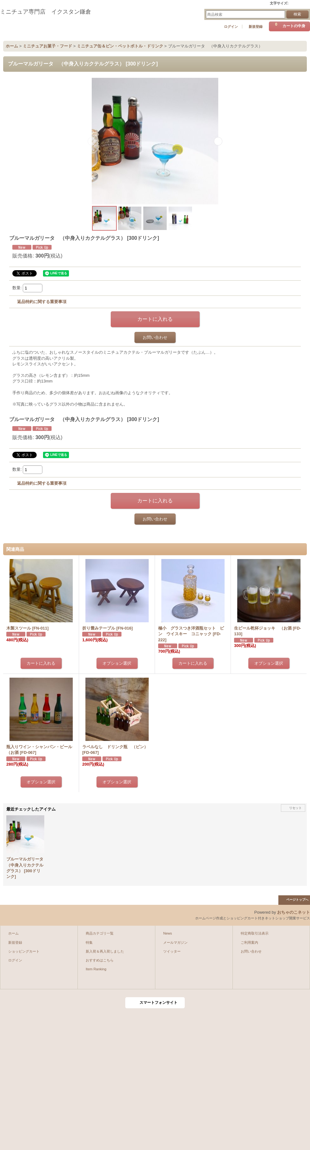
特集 (89, 942)
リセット (295, 808)
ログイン (231, 26)
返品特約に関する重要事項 (41, 301)
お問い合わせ (155, 337)
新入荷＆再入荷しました (105, 951)
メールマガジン (175, 942)
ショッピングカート (24, 951)
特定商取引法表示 (255, 933)
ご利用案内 (249, 942)
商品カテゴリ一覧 (100, 933)
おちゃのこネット (293, 912)
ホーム (13, 933)
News (167, 933)
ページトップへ (297, 899)
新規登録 (256, 26)
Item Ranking (96, 969)
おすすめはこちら (100, 960)
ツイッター (172, 951)
